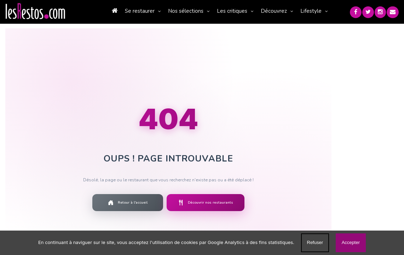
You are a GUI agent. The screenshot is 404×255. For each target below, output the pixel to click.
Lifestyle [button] (319, 11)
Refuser (315, 242)
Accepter (351, 242)
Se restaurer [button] (148, 11)
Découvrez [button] (282, 11)
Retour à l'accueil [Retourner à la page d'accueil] (132, 203)
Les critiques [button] (240, 11)
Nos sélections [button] (194, 11)
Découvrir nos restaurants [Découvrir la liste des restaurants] (209, 203)
